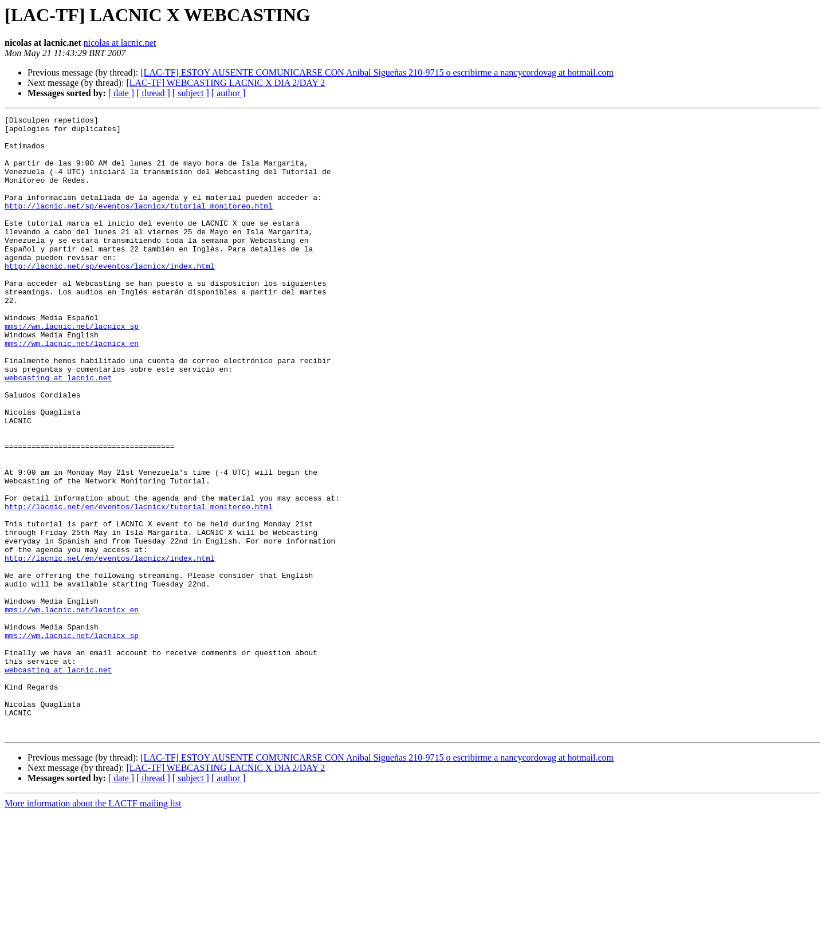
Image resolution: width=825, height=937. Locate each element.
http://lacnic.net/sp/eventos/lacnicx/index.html (110, 297)
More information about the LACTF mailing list (93, 927)
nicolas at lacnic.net (120, 43)
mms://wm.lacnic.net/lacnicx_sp (72, 369)
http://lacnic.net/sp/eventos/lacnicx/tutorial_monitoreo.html (139, 224)
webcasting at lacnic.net (58, 431)
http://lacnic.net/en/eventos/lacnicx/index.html (110, 647)
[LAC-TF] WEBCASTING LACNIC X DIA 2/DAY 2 (225, 83)
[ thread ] (153, 93)
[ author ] (228, 93)
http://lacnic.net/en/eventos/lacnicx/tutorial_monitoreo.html (139, 585)
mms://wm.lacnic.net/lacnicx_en (72, 389)
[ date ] (121, 93)
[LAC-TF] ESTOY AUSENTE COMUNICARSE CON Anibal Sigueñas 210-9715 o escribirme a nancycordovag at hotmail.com (377, 72)
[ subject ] (190, 93)
